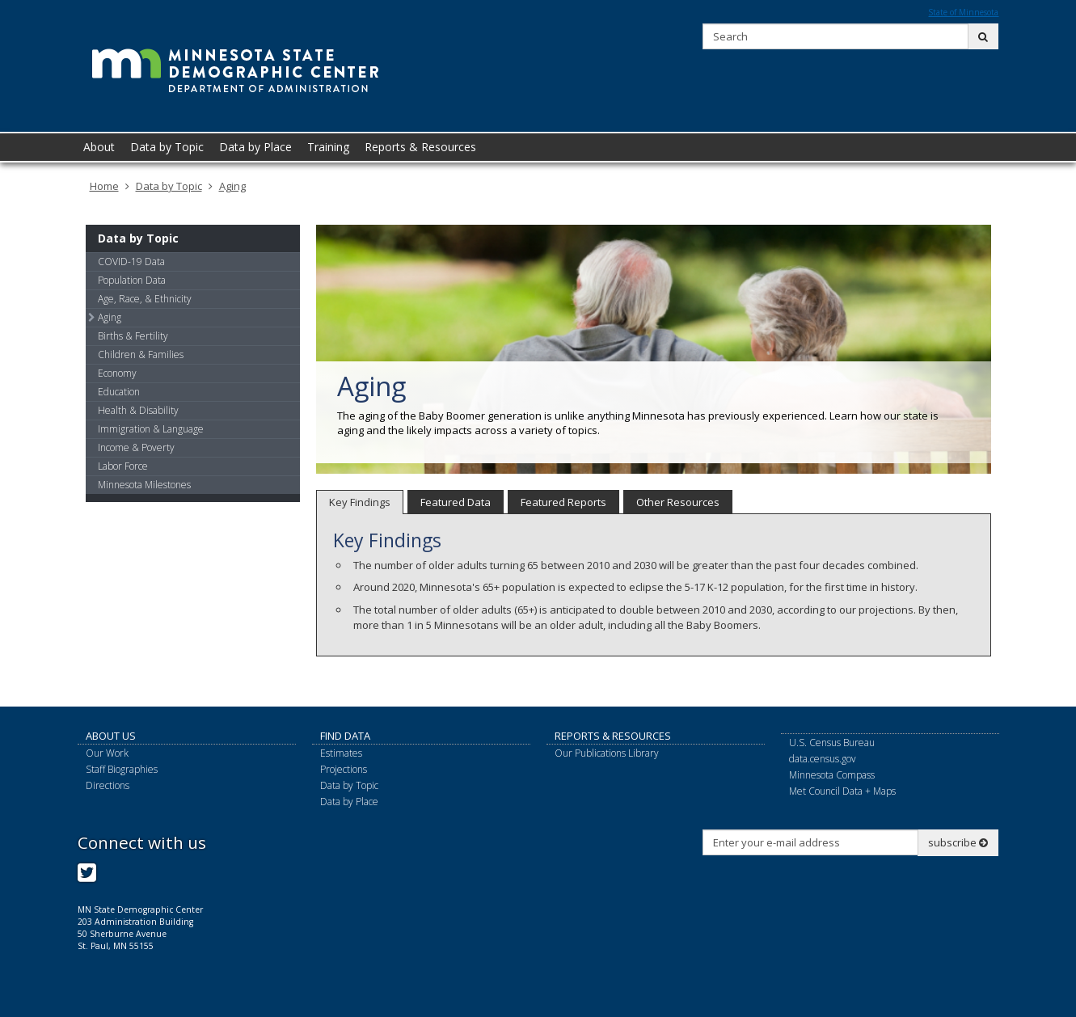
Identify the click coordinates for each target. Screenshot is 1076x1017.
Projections (343, 769)
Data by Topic (169, 186)
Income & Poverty (136, 447)
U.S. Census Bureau (832, 742)
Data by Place (349, 801)
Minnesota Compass (832, 775)
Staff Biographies (122, 769)
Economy (117, 373)
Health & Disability (138, 410)
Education (119, 392)
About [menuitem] (99, 146)
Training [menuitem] (328, 146)
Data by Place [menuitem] (255, 146)
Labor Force (123, 466)
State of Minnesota (963, 12)
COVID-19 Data (131, 261)
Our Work (107, 753)
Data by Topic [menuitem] (167, 146)
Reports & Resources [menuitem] (420, 146)
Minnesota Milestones (144, 485)
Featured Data (455, 502)
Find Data (345, 735)
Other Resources (677, 502)
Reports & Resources (613, 735)
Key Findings (359, 502)
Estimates (341, 753)
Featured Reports (563, 502)
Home (104, 186)
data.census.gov (822, 759)
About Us (111, 735)
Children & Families (141, 354)
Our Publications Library (607, 753)
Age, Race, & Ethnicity (145, 299)
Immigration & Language (151, 429)
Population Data (132, 280)
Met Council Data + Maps (842, 791)
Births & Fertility (133, 336)
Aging (232, 186)
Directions (107, 785)
